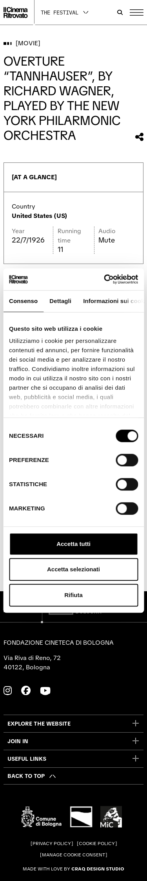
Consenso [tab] (23, 301)
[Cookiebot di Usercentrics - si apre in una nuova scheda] (104, 279)
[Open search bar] (120, 12)
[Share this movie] (139, 137)
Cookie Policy (97, 843)
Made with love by (73, 869)
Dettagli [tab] (60, 301)
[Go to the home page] (15, 12)
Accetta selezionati (73, 569)
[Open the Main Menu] (136, 12)
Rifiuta (73, 595)
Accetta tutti (73, 543)
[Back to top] (31, 776)
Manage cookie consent (73, 855)
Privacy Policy (52, 843)
